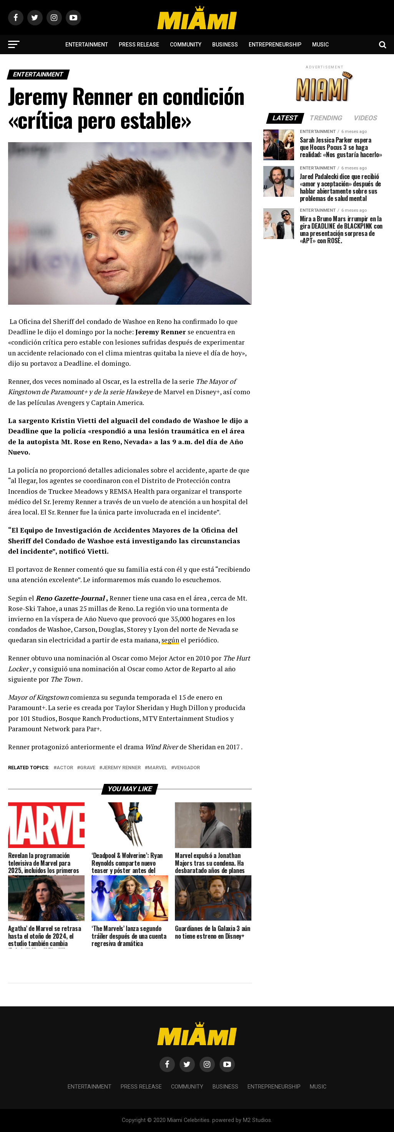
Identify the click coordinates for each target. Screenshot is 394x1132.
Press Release (139, 44)
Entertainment (86, 44)
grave (87, 767)
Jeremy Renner (121, 767)
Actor (65, 767)
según (170, 640)
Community (185, 44)
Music (320, 44)
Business (225, 44)
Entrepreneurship (275, 44)
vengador (187, 767)
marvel (157, 767)
